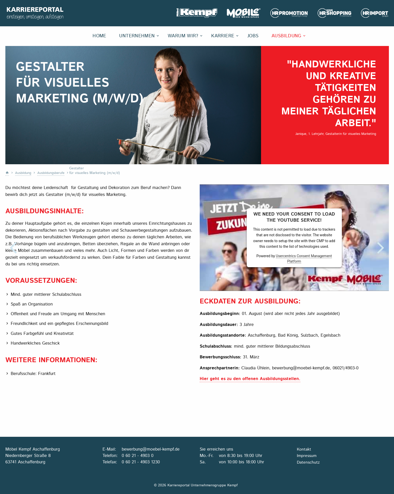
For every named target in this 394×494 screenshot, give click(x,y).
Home (99, 36)
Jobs (252, 36)
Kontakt (304, 449)
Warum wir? (183, 36)
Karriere (222, 36)
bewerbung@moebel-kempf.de (150, 449)
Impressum (307, 455)
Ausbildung (286, 36)
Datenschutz (308, 462)
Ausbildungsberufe (54, 172)
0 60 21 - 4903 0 (137, 455)
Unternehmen (137, 36)
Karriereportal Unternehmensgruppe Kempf (36, 13)
